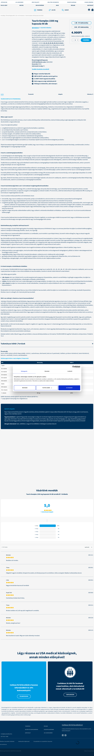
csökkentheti (20, 256)
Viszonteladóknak (71, 2)
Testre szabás (47, 388)
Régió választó (35, 2)
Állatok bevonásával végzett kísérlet (11, 145)
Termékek (27, 726)
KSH (2, 189)
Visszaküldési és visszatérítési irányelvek (42, 741)
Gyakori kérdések (89, 2)
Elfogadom (69, 388)
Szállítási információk (53, 2)
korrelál (35, 201)
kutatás (36, 312)
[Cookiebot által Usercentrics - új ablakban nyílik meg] (73, 367)
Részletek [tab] (47, 371)
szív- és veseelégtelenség (10, 140)
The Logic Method (90, 751)
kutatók (4, 173)
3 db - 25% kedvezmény (81, 27)
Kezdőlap (3, 15)
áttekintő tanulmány (12, 178)
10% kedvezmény (48, 733)
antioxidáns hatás (32, 250)
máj (11, 258)
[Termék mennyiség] (75, 40)
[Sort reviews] (88, 547)
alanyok (82, 233)
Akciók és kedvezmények (31, 729)
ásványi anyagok (7, 134)
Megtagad (24, 388)
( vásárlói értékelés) (45, 28)
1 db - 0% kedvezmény (81, 23)
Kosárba (86, 40)
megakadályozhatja (7, 254)
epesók (5, 132)
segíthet (4, 210)
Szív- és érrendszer (20, 15)
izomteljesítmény (8, 130)
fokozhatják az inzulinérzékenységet (45, 170)
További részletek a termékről (40, 69)
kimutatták (5, 199)
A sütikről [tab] (70, 371)
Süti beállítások (3, 744)
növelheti (44, 233)
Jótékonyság (4, 2)
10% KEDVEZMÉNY (19, 2)
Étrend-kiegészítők (10, 15)
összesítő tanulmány (44, 238)
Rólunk (46, 726)
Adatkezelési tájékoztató (24, 741)
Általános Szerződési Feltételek (7, 741)
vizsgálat (4, 203)
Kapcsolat (28, 733)
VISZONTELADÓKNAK (49, 729)
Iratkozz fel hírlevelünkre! (72, 725)
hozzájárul (53, 290)
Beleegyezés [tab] (24, 371)
